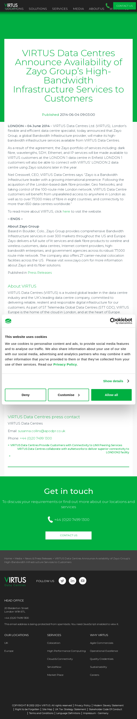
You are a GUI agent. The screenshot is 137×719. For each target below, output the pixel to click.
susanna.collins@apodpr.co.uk (41, 431)
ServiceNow (54, 666)
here (66, 211)
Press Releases (40, 272)
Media (78, 8)
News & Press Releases (38, 558)
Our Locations (16, 635)
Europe (8, 650)
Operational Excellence (104, 650)
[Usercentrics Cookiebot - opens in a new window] (113, 321)
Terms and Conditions (41, 713)
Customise (69, 394)
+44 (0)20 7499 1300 (36, 438)
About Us (96, 8)
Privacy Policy (65, 364)
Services (60, 8)
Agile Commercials (101, 642)
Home (8, 558)
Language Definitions (68, 713)
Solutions (38, 8)
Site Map (47, 709)
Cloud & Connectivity (60, 658)
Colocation (53, 642)
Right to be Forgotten (27, 709)
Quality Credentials (101, 658)
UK (6, 642)
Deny (26, 394)
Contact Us (124, 5)
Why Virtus (99, 635)
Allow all (111, 394)
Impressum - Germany (95, 713)
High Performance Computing (66, 650)
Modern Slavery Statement (108, 705)
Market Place (55, 674)
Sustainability (98, 666)
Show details (113, 381)
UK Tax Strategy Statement (70, 709)
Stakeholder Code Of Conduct (105, 709)
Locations (14, 8)
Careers (94, 674)
